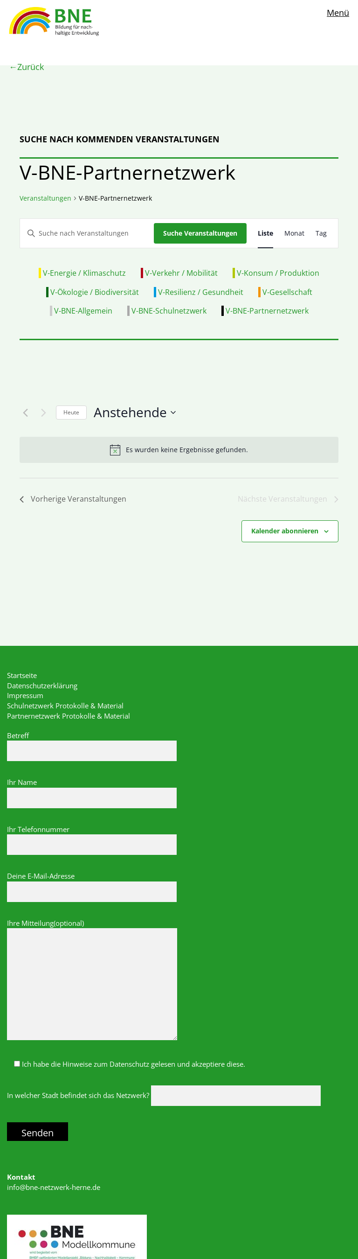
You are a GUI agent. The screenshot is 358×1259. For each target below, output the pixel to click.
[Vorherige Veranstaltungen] (25, 412)
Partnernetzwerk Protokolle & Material (68, 715)
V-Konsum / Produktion (278, 273)
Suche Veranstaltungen (200, 233)
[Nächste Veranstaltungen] (43, 412)
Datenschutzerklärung (42, 685)
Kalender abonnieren (284, 530)
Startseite (22, 675)
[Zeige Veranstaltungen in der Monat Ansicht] (294, 233)
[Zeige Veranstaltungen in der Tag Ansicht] (321, 233)
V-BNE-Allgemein (83, 311)
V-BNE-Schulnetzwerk (169, 311)
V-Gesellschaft (287, 292)
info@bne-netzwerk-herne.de (53, 1187)
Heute (71, 412)
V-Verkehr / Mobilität (181, 273)
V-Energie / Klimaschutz (84, 273)
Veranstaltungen (45, 198)
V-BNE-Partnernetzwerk (267, 311)
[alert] (179, 450)
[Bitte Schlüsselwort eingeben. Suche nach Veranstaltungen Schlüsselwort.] (87, 233)
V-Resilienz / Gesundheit (200, 292)
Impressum (25, 695)
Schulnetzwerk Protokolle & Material (65, 705)
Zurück (30, 66)
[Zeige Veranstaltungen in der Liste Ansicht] (265, 233)
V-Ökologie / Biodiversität (94, 292)
